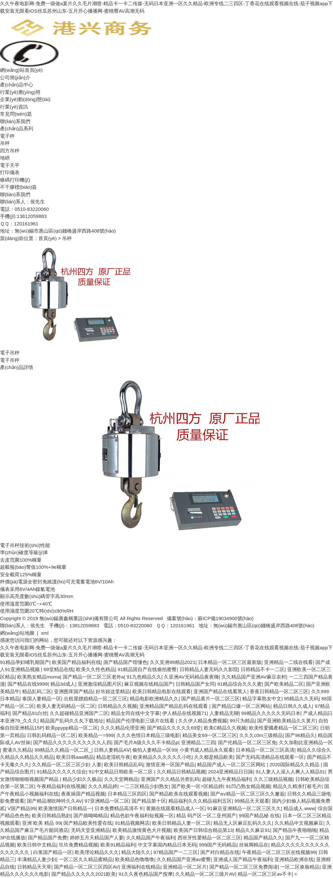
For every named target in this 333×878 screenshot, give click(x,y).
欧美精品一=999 (96, 735)
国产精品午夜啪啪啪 (295, 830)
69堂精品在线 (58, 669)
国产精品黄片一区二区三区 (210, 698)
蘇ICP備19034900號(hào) (226, 618)
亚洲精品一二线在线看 (288, 662)
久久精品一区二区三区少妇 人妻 (66, 764)
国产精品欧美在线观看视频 (178, 793)
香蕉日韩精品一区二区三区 (279, 691)
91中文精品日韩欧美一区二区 (121, 771)
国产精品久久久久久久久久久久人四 (72, 742)
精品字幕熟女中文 (261, 698)
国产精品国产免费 (47, 837)
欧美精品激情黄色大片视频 (142, 830)
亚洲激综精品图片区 (100, 684)
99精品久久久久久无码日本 (270, 713)
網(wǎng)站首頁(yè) (21, 70)
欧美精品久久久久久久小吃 (162, 757)
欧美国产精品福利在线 (76, 662)
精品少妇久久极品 (81, 779)
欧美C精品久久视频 (225, 728)
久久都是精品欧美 (213, 757)
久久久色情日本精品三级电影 (148, 735)
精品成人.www (299, 808)
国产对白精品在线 (219, 852)
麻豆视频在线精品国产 (148, 684)
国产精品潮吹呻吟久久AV (54, 801)
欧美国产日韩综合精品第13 (203, 830)
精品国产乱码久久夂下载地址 (71, 720)
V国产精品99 (21, 808)
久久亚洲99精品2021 (172, 662)
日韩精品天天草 (34, 867)
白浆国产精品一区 (52, 852)
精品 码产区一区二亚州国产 (206, 815)
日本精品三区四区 (127, 793)
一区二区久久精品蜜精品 (86, 859)
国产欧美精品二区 (283, 684)
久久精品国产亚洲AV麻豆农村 (253, 677)
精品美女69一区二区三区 (209, 735)
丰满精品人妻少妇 (36, 859)
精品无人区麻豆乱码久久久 (242, 823)
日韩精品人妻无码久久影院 (209, 669)
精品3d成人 (62, 684)
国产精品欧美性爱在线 (87, 823)
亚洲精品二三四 (198, 742)
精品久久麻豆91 (252, 830)
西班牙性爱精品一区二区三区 (209, 837)
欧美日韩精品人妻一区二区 (181, 823)
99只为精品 (242, 720)
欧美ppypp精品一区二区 (72, 728)
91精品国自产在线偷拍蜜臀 (147, 669)
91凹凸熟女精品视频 (248, 786)
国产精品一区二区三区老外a (93, 677)
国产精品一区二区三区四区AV (86, 867)
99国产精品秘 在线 (259, 815)
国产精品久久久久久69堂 (174, 728)
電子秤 (7, 136)
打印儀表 (10, 172)
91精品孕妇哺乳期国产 (24, 662)
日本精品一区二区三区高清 (265, 750)
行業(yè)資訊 (14, 106)
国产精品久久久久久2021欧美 (83, 874)
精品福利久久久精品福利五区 (200, 801)
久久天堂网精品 (121, 779)
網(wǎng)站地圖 (17, 633)
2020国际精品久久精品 (295, 764)
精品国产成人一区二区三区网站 (232, 764)
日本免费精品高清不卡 (119, 808)
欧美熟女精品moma (38, 677)
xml (44, 633)
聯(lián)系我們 (15, 121)
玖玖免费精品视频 (78, 844)
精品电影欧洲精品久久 (154, 698)
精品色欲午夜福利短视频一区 (142, 815)
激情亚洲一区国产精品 (170, 764)
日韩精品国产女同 (195, 684)
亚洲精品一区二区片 (185, 867)
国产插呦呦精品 (90, 815)
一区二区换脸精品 (299, 867)
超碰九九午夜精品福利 (226, 779)
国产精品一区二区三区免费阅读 (243, 867)
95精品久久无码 (301, 698)
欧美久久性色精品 (95, 669)
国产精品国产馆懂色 (125, 662)
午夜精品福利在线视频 (61, 786)
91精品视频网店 (132, 823)
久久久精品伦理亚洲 (122, 728)
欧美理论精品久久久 (97, 852)
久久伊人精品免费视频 (202, 720)
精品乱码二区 (36, 691)
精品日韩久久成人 (292, 706)
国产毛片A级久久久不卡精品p (146, 742)
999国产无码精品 (217, 844)
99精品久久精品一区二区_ (62, 750)
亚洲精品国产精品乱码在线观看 (174, 706)
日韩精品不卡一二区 (263, 669)
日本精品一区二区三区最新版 (229, 662)
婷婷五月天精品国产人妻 (97, 837)
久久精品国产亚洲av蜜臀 (184, 859)
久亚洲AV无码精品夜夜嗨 (191, 677)
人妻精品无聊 (224, 713)
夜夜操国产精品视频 (83, 793)
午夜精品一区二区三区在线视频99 (279, 852)
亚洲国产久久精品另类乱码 (170, 779)
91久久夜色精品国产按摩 (146, 874)
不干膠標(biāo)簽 (18, 187)
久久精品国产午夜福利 (150, 837)
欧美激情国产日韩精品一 (65, 808)
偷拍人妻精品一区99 (154, 750)
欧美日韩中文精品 (36, 844)
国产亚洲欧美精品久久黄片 (286, 720)
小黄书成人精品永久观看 (206, 750)
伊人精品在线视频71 (184, 713)
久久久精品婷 (102, 786)
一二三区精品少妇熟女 (144, 786)
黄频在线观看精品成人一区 (175, 808)
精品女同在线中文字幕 (135, 713)
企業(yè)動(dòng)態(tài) (25, 99)
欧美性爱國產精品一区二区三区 (283, 728)
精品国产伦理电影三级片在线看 (141, 720)
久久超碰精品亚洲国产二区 (79, 713)
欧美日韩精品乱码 (123, 764)
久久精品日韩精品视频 (181, 771)
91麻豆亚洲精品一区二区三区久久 (244, 808)
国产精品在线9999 (27, 684)
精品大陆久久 (136, 852)
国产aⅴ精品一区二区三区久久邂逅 (247, 793)
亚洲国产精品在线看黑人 (220, 691)
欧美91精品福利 (117, 844)
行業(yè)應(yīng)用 (20, 92)
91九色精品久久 (144, 677)
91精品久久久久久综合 (61, 771)
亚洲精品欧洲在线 (293, 859)
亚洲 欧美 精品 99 (41, 823)
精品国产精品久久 (263, 837)
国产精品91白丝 (29, 713)
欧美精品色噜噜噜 (134, 859)
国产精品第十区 (149, 801)
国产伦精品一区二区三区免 (247, 742)
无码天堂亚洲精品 (90, 830)
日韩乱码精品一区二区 (51, 735)
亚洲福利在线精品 (140, 867)
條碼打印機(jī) (15, 180)
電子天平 (10, 165)
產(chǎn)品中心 (16, 84)
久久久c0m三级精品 (261, 735)
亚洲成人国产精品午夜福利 (242, 859)
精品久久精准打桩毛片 (297, 786)
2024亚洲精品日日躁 (230, 771)
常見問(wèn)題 (16, 114)
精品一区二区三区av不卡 (265, 874)
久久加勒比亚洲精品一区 (306, 742)
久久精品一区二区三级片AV (205, 874)
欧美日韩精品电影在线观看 (161, 691)
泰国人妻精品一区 (41, 698)
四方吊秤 (10, 150)
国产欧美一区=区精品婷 (197, 786)
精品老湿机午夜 (113, 757)
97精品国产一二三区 (175, 852)
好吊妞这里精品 (113, 691)
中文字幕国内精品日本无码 (167, 844)
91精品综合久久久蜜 (240, 684)
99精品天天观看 (251, 801)
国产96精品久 (300, 735)
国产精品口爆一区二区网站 (241, 706)
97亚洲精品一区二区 (107, 801)
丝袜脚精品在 (253, 844)
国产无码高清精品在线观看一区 (270, 757)
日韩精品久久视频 (117, 706)
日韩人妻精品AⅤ (112, 750)
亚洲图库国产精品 (73, 691)
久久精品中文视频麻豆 (298, 823)
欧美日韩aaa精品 (75, 757)
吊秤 (5, 143)
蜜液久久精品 (17, 750)
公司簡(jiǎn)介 (15, 77)
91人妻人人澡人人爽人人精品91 (290, 771)
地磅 (5, 157)
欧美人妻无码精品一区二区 (66, 706)
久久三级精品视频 (273, 779)
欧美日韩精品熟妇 (51, 815)
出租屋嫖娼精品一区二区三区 (95, 698)
